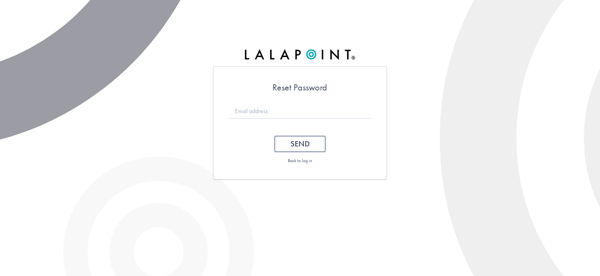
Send (300, 144)
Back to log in (300, 161)
